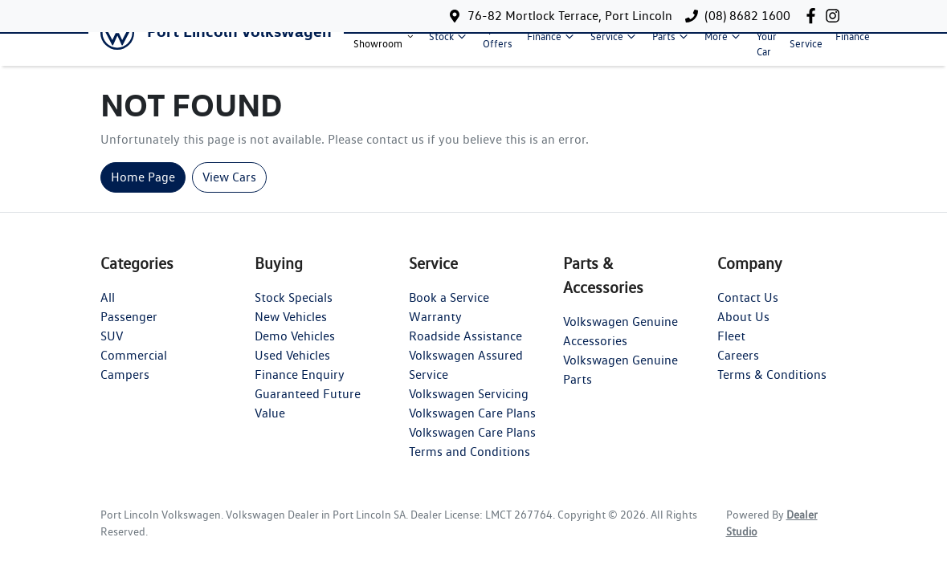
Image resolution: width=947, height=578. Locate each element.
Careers (738, 369)
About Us (743, 330)
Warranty (435, 330)
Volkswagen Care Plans (472, 426)
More (724, 43)
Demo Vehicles (295, 349)
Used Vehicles (292, 369)
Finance (552, 43)
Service (614, 43)
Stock (449, 43)
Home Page (143, 190)
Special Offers (498, 42)
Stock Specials (294, 311)
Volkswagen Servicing (469, 407)
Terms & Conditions (772, 388)
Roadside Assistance (465, 349)
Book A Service (806, 42)
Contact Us (747, 311)
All (107, 311)
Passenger (128, 330)
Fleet (731, 349)
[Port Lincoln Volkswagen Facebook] (814, 15)
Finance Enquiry (300, 388)
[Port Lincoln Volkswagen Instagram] (836, 15)
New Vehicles (291, 330)
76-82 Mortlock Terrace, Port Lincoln (569, 15)
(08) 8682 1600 (747, 15)
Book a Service (449, 311)
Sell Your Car (767, 42)
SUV (111, 349)
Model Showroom (384, 42)
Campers (124, 388)
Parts (672, 43)
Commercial (133, 369)
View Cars (229, 190)
